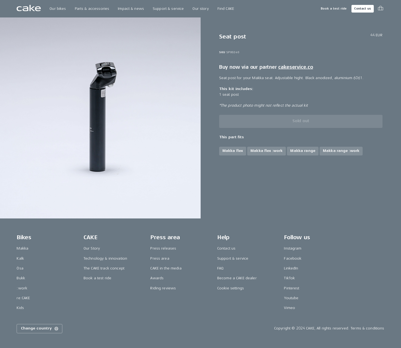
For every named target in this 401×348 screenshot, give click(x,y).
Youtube (291, 298)
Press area (159, 258)
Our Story (92, 248)
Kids (20, 308)
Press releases (163, 248)
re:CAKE (23, 298)
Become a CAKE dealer (237, 278)
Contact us (362, 8)
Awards (157, 278)
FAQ (220, 268)
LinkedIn (291, 268)
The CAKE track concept (104, 268)
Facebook (292, 258)
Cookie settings (230, 288)
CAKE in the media (165, 268)
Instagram (292, 248)
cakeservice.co (295, 67)
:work (22, 288)
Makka (22, 248)
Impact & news (131, 9)
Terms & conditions (367, 328)
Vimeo (289, 308)
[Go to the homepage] (29, 9)
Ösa (20, 268)
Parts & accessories (92, 9)
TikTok (289, 278)
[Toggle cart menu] (380, 8)
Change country (40, 328)
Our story (200, 9)
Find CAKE (226, 9)
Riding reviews (163, 288)
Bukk (21, 278)
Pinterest (291, 288)
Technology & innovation (105, 258)
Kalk (20, 258)
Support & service (168, 9)
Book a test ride (334, 8)
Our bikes (58, 9)
